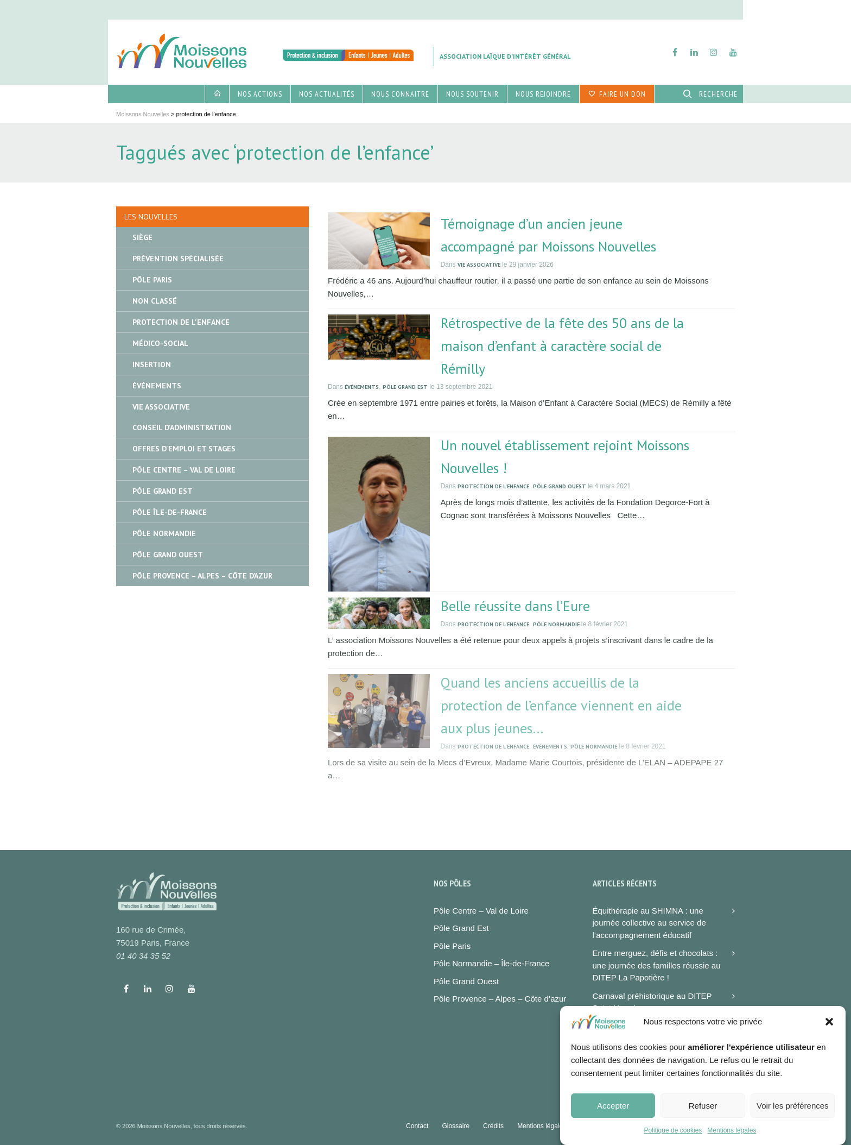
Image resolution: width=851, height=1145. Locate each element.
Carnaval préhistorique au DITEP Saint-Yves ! (652, 1002)
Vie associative (479, 264)
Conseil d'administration (181, 427)
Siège (142, 237)
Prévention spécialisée (178, 258)
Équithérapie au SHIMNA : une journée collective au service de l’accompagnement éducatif (649, 923)
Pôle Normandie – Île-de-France (491, 963)
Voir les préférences (793, 1119)
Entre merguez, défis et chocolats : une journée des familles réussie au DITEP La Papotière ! (657, 965)
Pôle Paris (152, 280)
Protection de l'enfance (493, 486)
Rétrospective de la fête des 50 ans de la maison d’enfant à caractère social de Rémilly (562, 346)
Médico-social (160, 343)
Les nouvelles (150, 217)
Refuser (703, 1119)
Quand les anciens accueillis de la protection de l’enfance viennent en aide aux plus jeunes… (561, 705)
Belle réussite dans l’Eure (515, 606)
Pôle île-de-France (169, 512)
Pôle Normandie (556, 624)
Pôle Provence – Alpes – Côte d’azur (500, 998)
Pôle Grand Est (405, 387)
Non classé (154, 301)
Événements (362, 387)
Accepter (613, 1119)
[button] (829, 1035)
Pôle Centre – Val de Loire (184, 470)
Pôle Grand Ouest (559, 486)
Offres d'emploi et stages (184, 449)
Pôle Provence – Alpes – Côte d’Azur (202, 576)
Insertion (151, 364)
